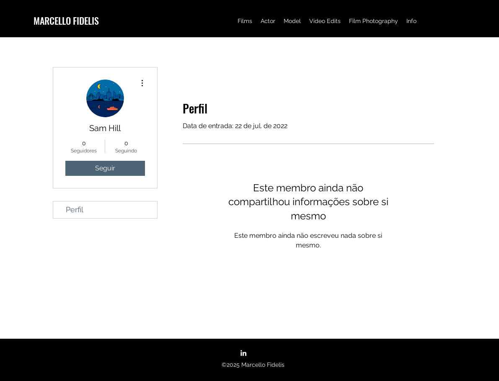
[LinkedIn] (243, 353)
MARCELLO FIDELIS (66, 20)
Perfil (74, 209)
